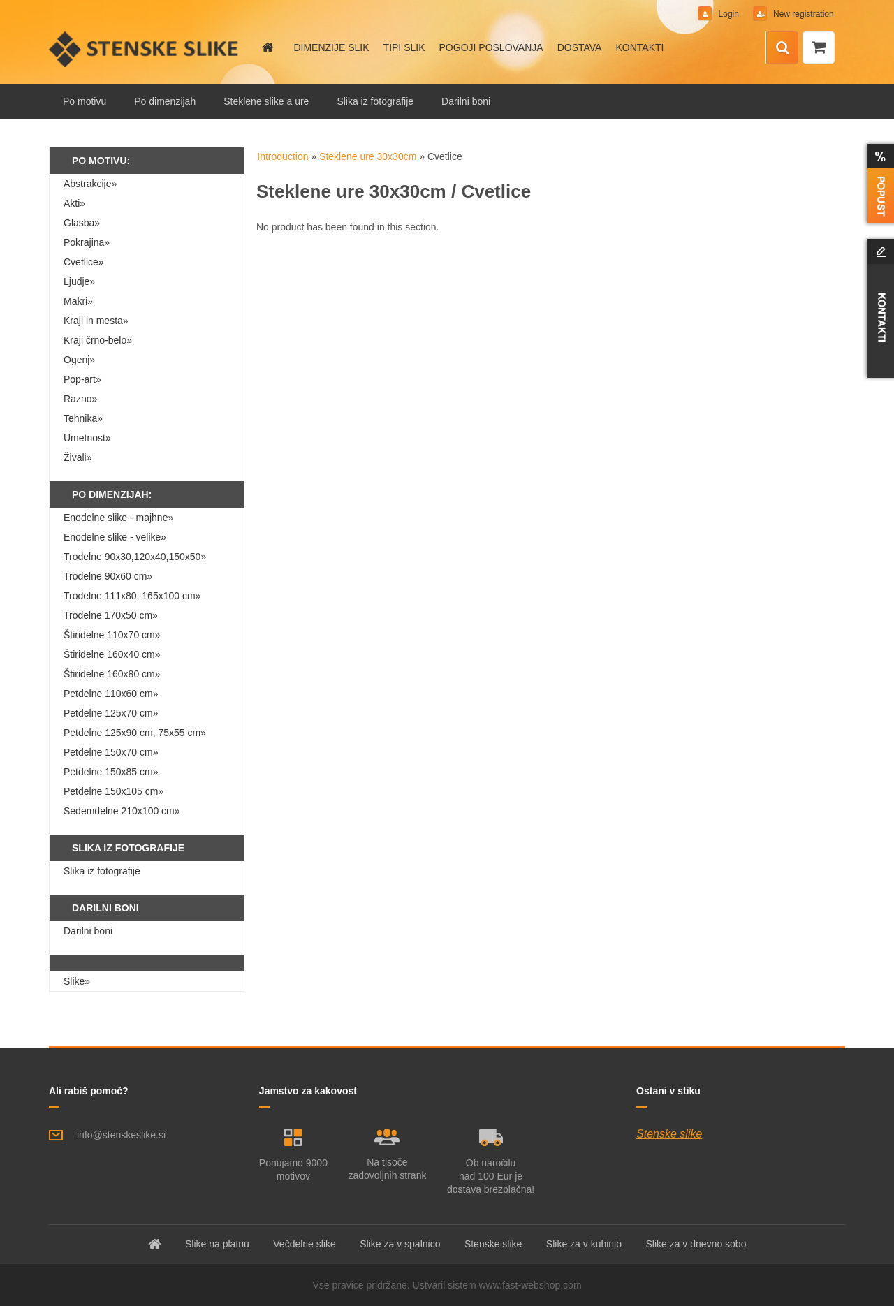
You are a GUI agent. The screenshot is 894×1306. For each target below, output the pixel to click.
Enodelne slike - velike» (115, 537)
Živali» (77, 457)
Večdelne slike (304, 1243)
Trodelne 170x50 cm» (111, 615)
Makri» (78, 301)
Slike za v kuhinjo (584, 1243)
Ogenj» (79, 359)
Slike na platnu (217, 1243)
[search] (782, 48)
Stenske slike (669, 1134)
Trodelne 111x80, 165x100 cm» (132, 595)
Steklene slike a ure (266, 101)
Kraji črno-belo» (98, 340)
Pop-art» (82, 379)
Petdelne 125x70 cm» (111, 713)
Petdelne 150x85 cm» (111, 771)
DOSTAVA (579, 47)
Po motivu (84, 101)
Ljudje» (79, 281)
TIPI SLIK (404, 47)
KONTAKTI (639, 47)
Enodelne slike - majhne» (118, 517)
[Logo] (145, 49)
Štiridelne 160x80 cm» (112, 674)
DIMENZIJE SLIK (331, 47)
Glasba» (82, 222)
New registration (801, 14)
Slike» (77, 981)
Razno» (80, 398)
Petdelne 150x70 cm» (111, 752)
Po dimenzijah (165, 101)
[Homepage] (267, 47)
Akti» (74, 203)
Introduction (282, 156)
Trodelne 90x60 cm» (108, 576)
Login (727, 14)
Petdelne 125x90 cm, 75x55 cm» (135, 732)
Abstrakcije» (90, 183)
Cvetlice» (84, 261)
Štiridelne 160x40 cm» (112, 654)
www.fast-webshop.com (530, 1285)
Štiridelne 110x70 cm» (112, 634)
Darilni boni (465, 101)
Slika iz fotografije (375, 101)
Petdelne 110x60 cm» (111, 693)
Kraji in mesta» (96, 320)
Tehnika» (83, 418)
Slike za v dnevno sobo (695, 1243)
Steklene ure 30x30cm (367, 156)
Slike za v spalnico (400, 1243)
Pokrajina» (87, 242)
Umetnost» (87, 437)
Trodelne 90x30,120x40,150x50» (135, 556)
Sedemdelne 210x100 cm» (122, 810)
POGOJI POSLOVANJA (491, 47)
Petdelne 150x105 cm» (113, 791)
